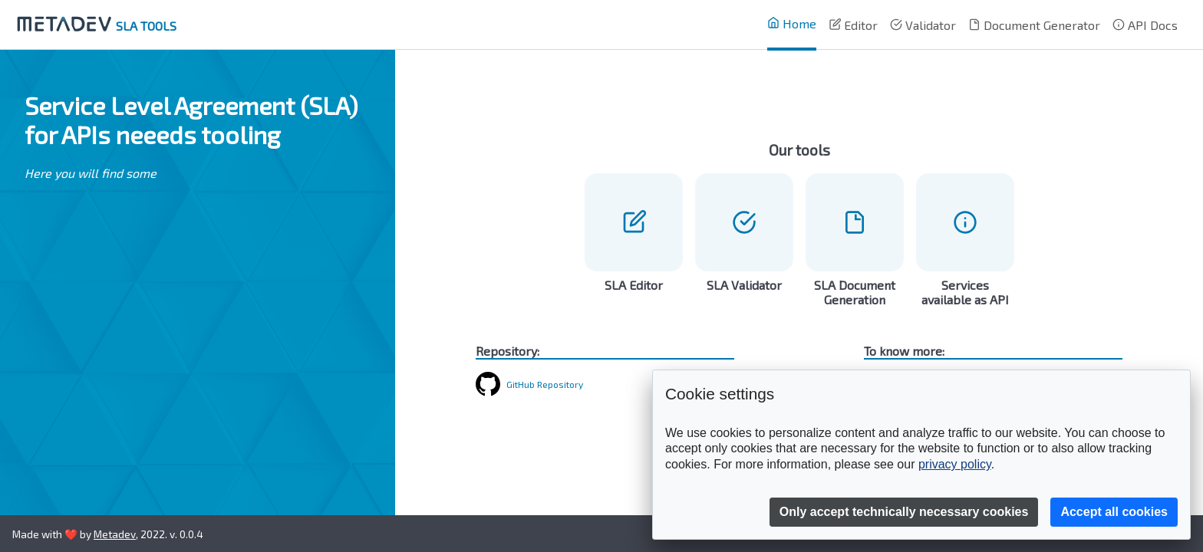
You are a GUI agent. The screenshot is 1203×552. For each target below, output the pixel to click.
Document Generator (1034, 25)
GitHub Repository (544, 384)
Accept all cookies (1114, 511)
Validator (923, 25)
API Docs (1145, 25)
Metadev (115, 533)
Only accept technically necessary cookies (904, 511)
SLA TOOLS (94, 25)
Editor (853, 25)
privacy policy (954, 464)
